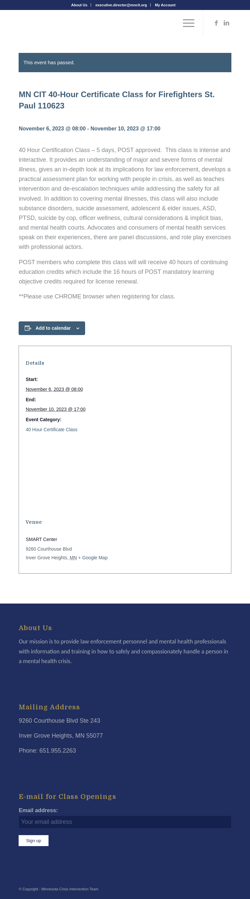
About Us (79, 5)
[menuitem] (79, 5)
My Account (165, 5)
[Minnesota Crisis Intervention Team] (103, 23)
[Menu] (185, 23)
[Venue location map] (125, 476)
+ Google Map (92, 557)
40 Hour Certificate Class (51, 429)
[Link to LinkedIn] (226, 23)
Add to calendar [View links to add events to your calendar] (53, 328)
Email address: (38, 810)
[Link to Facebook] (216, 23)
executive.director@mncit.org (121, 5)
